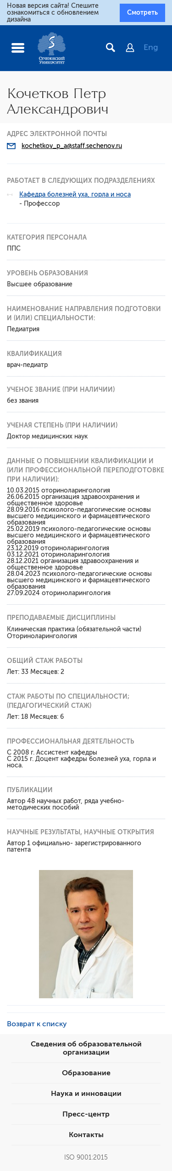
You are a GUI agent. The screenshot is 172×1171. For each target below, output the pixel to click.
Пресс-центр (86, 1114)
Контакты (86, 1135)
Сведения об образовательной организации (86, 1048)
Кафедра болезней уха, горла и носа (75, 194)
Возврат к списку (37, 1024)
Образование (86, 1073)
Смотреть (142, 12)
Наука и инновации (86, 1093)
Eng (151, 47)
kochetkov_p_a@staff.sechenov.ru (72, 145)
